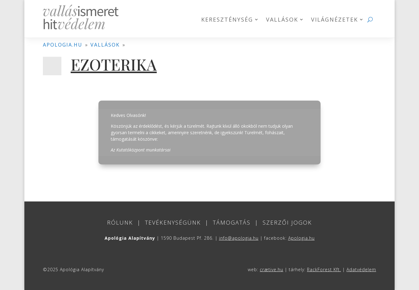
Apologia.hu (301, 238)
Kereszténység (227, 20)
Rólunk (120, 222)
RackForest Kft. (324, 269)
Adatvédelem (361, 269)
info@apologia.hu (239, 238)
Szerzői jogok (287, 222)
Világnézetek (334, 20)
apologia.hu (62, 44)
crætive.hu (271, 269)
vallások (105, 44)
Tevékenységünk (173, 222)
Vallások (282, 20)
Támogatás (232, 222)
